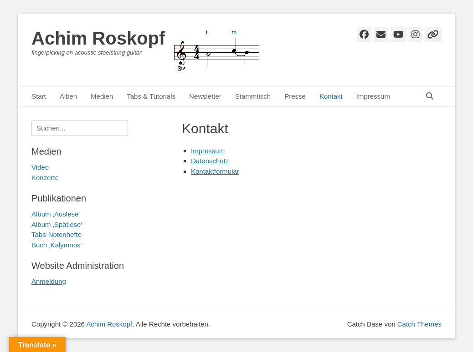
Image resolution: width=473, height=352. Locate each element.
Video (40, 167)
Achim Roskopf (98, 38)
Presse (295, 96)
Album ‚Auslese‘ (55, 214)
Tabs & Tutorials (151, 96)
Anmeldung (48, 281)
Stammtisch (253, 96)
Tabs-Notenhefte (56, 234)
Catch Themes (419, 324)
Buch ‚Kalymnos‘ (56, 245)
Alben (68, 96)
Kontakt (331, 96)
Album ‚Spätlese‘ (56, 224)
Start (38, 96)
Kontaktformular (215, 171)
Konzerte (45, 177)
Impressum (373, 96)
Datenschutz (210, 161)
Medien (102, 96)
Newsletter (205, 96)
